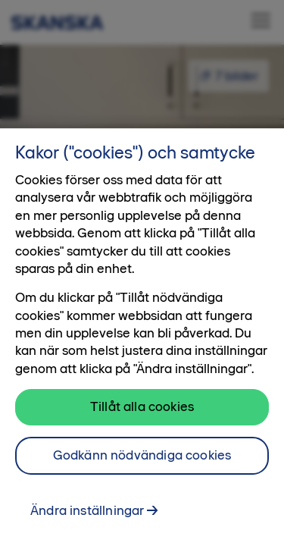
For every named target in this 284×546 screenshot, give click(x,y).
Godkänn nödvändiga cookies (142, 461)
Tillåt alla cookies (142, 412)
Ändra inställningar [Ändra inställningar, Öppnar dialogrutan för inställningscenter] (87, 515)
